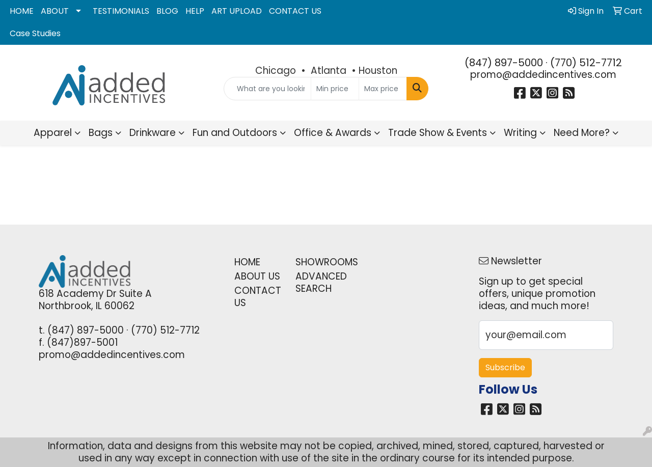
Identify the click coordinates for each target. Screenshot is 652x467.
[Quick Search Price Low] (335, 88)
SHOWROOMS (319, 262)
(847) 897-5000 (504, 63)
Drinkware (152, 133)
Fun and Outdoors (235, 133)
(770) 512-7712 (586, 63)
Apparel (53, 133)
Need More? (582, 133)
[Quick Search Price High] (383, 88)
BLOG (167, 11)
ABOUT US (257, 276)
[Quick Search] (268, 88)
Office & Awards (332, 133)
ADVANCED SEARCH (319, 282)
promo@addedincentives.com (543, 74)
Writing (520, 133)
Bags (101, 133)
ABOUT (55, 11)
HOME (22, 11)
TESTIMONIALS (121, 11)
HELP (194, 11)
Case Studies (35, 33)
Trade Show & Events (437, 133)
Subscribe (505, 367)
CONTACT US (295, 11)
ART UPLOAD (236, 11)
